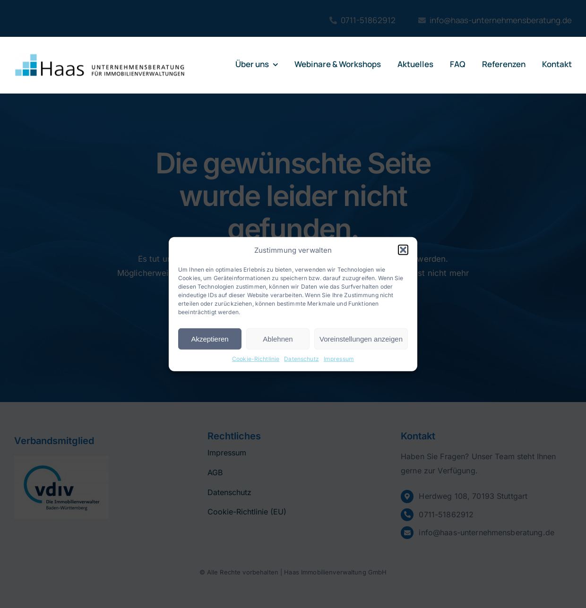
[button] (403, 250)
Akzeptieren (209, 339)
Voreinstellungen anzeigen (361, 339)
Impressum (339, 358)
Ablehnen (278, 339)
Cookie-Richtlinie (255, 358)
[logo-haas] (99, 56)
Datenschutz (301, 358)
